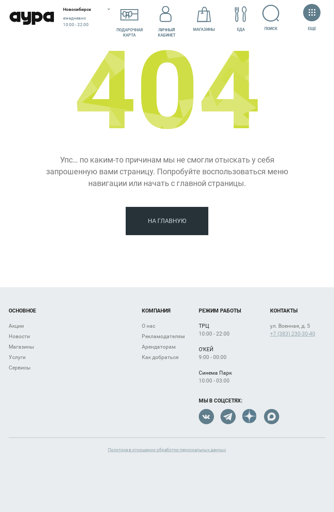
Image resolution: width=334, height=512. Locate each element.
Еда (241, 19)
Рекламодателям (163, 336)
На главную (167, 220)
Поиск (271, 18)
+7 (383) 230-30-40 (292, 334)
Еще (312, 18)
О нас (148, 326)
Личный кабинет (167, 18)
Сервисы (19, 368)
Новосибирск (77, 9)
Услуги (17, 357)
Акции (16, 326)
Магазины (204, 19)
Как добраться (160, 357)
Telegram (228, 416)
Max (271, 416)
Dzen (249, 416)
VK (206, 416)
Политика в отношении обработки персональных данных (167, 449)
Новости (19, 336)
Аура (31, 18)
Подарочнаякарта (130, 18)
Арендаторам (159, 347)
